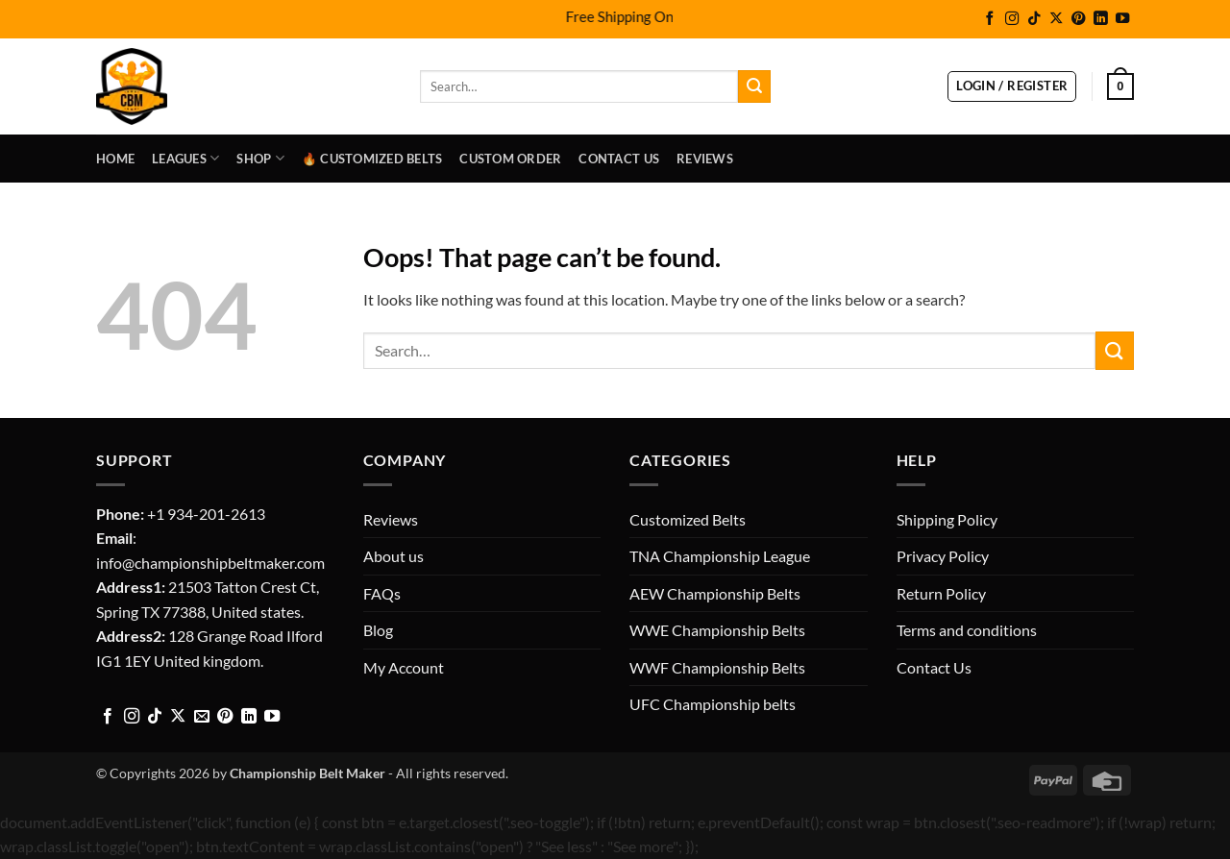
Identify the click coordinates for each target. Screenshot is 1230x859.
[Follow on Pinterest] (1078, 19)
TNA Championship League (719, 556)
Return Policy (941, 593)
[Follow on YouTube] (1122, 19)
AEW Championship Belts (714, 593)
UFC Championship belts (712, 704)
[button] (1011, 86)
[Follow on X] (1056, 19)
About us (393, 556)
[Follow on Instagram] (1012, 19)
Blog (378, 630)
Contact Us (618, 158)
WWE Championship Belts (717, 630)
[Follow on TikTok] (1034, 19)
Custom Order (510, 158)
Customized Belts (687, 519)
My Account (403, 667)
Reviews (704, 158)
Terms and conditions (967, 630)
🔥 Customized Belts (372, 158)
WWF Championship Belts (717, 667)
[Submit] (754, 86)
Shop (259, 158)
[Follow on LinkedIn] (1100, 19)
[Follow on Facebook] (989, 19)
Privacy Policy (943, 556)
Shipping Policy (947, 519)
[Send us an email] (201, 716)
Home (115, 158)
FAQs (382, 593)
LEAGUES (185, 158)
